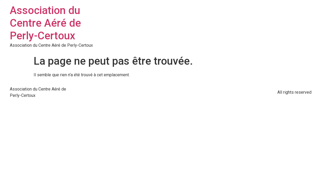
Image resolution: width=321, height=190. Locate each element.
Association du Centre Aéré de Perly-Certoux (45, 23)
